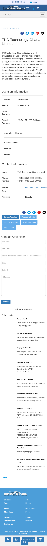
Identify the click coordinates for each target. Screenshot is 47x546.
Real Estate (29, 509)
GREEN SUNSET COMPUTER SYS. (30, 425)
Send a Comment (29, 222)
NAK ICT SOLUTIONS (25, 379)
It (18, 28)
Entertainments (10, 521)
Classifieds (8, 512)
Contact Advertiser (10, 217)
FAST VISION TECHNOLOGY (27, 394)
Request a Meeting (11, 222)
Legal (42, 531)
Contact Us (8, 524)
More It (4, 478)
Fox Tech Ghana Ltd (24, 333)
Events (28, 503)
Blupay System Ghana (25, 348)
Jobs (27, 500)
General (28, 521)
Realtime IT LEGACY (24, 408)
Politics (28, 512)
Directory (6, 14)
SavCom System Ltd (24, 362)
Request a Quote (28, 217)
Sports (28, 518)
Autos (6, 509)
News (6, 503)
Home (4, 28)
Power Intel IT (22, 319)
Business (8, 500)
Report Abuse (9, 227)
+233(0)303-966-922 (18, 2)
